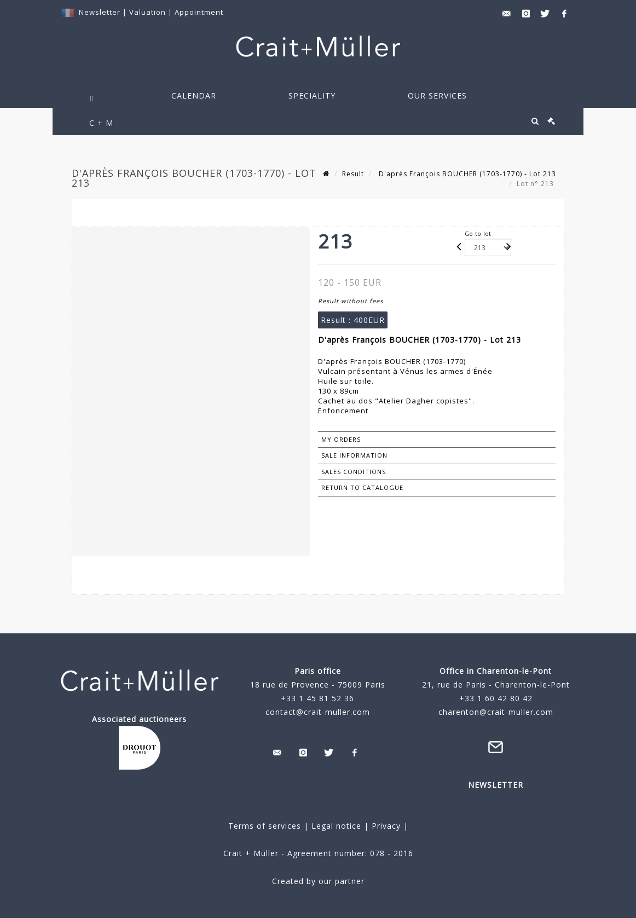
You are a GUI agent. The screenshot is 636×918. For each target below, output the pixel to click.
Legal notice (336, 826)
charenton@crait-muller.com (495, 712)
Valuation (147, 12)
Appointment (199, 12)
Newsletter (99, 12)
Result (353, 173)
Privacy (385, 826)
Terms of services (264, 826)
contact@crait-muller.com (317, 712)
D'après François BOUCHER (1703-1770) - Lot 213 (466, 173)
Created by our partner (318, 881)
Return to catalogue (362, 487)
